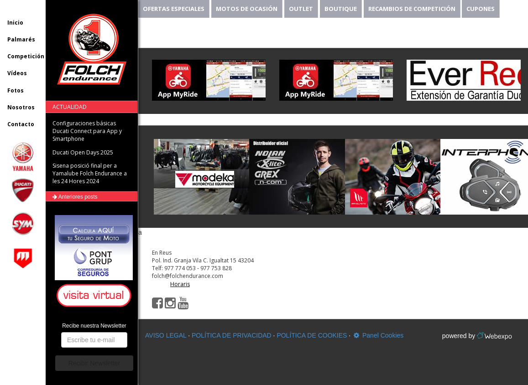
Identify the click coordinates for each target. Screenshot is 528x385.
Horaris (180, 284)
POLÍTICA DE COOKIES (312, 335)
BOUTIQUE (340, 9)
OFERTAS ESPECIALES (173, 9)
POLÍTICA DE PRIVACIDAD (232, 335)
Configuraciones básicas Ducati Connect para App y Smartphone (87, 131)
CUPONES (480, 9)
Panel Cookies (377, 335)
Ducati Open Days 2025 (82, 152)
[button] (95, 296)
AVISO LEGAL (165, 335)
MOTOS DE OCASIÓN (246, 9)
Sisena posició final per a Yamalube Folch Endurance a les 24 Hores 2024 (89, 173)
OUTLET (301, 9)
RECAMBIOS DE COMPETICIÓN (411, 9)
